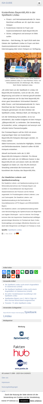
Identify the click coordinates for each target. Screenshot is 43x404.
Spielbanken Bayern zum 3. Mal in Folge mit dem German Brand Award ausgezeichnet (20, 299)
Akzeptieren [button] (24, 401)
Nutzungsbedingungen (10, 387)
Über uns (5, 378)
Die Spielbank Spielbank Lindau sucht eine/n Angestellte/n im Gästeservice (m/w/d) (21, 290)
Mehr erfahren (36, 401)
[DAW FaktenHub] (21, 350)
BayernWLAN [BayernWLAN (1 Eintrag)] (7, 312)
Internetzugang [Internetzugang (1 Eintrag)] (20, 312)
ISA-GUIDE (7, 3)
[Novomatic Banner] (21, 335)
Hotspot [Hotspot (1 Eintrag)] (13, 312)
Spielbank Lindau (15, 230)
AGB (3, 392)
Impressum (6, 382)
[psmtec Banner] (21, 364)
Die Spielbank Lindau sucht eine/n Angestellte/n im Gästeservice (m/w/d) (22, 286)
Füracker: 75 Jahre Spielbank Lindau (18, 303)
